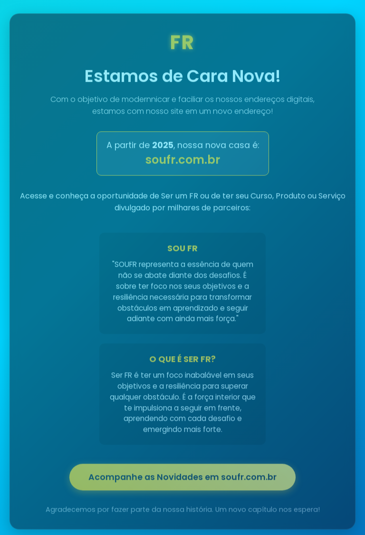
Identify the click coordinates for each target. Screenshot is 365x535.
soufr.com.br (182, 161)
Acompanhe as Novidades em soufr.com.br (182, 478)
